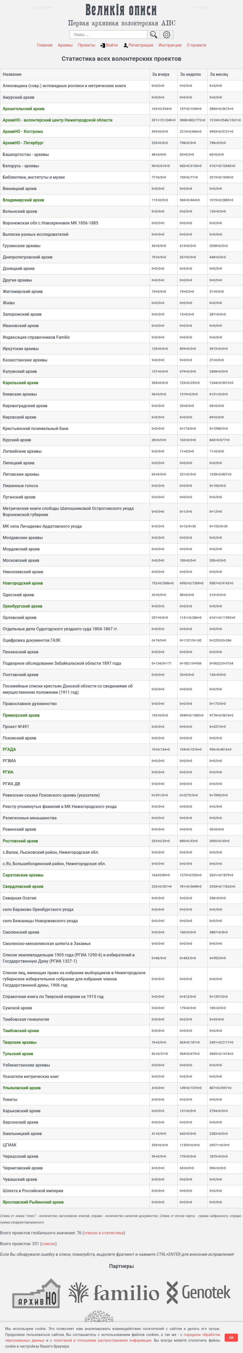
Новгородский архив (23, 583)
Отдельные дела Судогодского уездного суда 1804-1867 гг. (60, 628)
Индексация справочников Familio (36, 337)
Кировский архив (19, 417)
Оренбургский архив (22, 606)
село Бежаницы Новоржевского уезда (40, 920)
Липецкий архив (19, 462)
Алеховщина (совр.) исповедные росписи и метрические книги (64, 85)
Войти (108, 45)
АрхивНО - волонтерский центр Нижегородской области (58, 120)
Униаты (10, 1099)
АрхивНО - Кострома (23, 131)
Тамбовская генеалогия (26, 1019)
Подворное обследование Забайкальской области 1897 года (62, 663)
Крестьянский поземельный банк (36, 428)
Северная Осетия (19, 898)
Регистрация (138, 45)
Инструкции (170, 45)
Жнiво (9, 302)
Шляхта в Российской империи (33, 1190)
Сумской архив (17, 1008)
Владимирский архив (23, 200)
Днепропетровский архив (28, 257)
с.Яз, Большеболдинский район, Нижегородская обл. (54, 863)
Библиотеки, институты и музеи (34, 177)
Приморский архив (21, 715)
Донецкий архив (19, 268)
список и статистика (104, 1232)
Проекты (86, 45)
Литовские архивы (21, 474)
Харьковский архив (22, 1110)
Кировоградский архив (25, 405)
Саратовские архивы (23, 875)
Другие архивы (17, 280)
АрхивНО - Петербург (23, 142)
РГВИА (9, 760)
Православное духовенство (30, 703)
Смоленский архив (21, 932)
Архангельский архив (23, 108)
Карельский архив (20, 382)
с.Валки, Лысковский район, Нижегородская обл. (51, 852)
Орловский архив (19, 617)
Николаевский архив (23, 571)
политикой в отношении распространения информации (102, 1340)
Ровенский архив (19, 829)
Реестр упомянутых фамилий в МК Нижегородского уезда (60, 806)
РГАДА (9, 749)
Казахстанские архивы (25, 360)
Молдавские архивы (23, 537)
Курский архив (17, 439)
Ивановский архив (21, 325)
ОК (231, 1338)
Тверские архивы (20, 1042)
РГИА (8, 772)
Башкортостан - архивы (26, 154)
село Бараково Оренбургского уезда (38, 909)
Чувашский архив (20, 1179)
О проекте (196, 45)
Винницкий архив (20, 188)
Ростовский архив (20, 840)
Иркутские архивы (21, 348)
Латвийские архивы (22, 451)
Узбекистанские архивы (26, 1065)
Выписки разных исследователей (35, 234)
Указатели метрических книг (31, 1076)
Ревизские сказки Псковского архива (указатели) (51, 795)
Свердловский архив (23, 886)
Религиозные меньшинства (30, 817)
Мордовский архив (21, 549)
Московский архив (21, 560)
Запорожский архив (22, 314)
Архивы (65, 45)
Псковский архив (19, 738)
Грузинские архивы (22, 245)
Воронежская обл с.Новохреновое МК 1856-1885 (50, 223)
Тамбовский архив (21, 1030)
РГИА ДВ (11, 783)
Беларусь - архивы (21, 165)
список (48, 1243)
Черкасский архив (20, 1156)
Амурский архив (19, 97)
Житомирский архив (23, 291)
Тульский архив (18, 1053)
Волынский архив (20, 211)
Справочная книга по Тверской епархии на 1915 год (53, 996)
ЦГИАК (10, 1145)
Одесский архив (18, 594)
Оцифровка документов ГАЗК (31, 640)
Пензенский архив (20, 651)
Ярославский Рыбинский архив (33, 1202)
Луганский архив (19, 497)
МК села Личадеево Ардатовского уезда (42, 526)
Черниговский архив (23, 1168)
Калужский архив (20, 371)
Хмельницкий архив (22, 1133)
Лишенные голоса (20, 485)
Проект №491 (16, 726)
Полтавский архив (20, 674)
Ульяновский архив (22, 1087)
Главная (45, 45)
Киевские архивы (20, 394)
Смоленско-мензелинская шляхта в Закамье (47, 943)
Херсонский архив (20, 1122)
